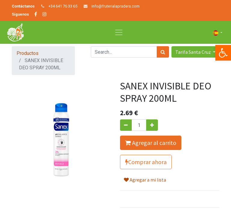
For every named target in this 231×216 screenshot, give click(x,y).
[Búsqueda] (163, 52)
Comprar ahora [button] (146, 162)
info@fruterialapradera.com (115, 6)
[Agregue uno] (152, 125)
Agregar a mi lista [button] (145, 180)
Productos (27, 53)
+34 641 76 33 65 (62, 6)
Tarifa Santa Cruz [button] (193, 52)
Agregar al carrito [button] (150, 142)
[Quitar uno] (126, 125)
